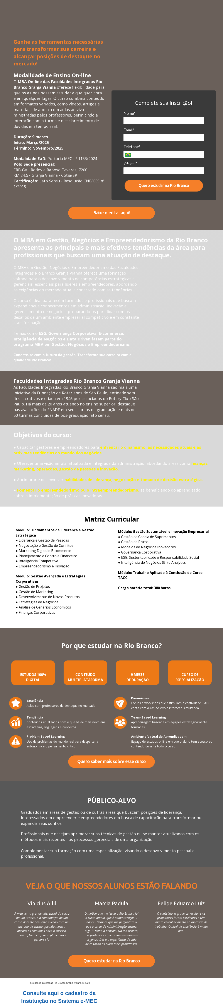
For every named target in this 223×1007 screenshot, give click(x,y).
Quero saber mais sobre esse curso (111, 761)
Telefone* (131, 146)
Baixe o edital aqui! (111, 212)
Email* (128, 129)
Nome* (129, 113)
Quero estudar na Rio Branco (164, 185)
